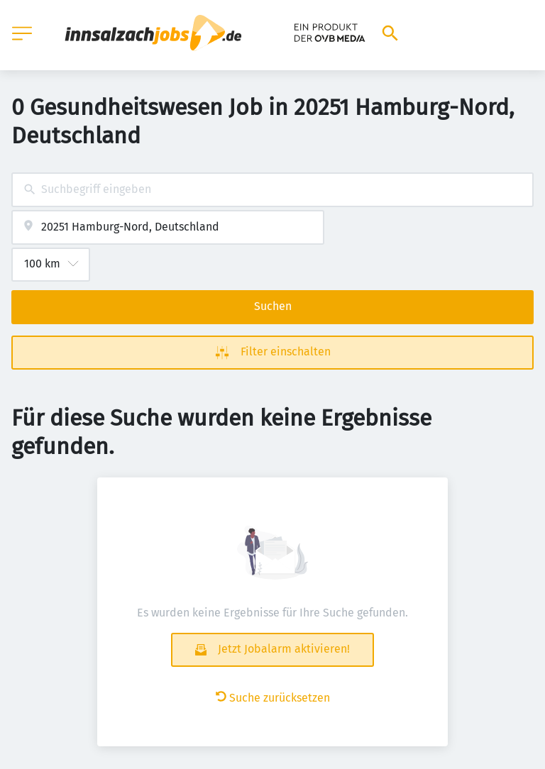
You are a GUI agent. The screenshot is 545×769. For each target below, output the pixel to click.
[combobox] (272, 189)
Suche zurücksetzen (273, 697)
